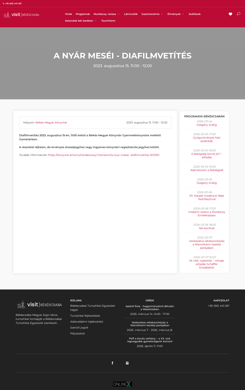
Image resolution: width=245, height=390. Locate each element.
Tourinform (108, 20)
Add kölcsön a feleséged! (206, 170)
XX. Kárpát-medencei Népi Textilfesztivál (206, 197)
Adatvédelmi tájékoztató (86, 321)
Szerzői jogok (79, 327)
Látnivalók (131, 13)
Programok (83, 13)
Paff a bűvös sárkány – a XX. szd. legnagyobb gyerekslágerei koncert (149, 340)
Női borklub (207, 228)
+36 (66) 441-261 (218, 305)
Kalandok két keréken (81, 20)
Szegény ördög (207, 124)
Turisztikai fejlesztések (85, 315)
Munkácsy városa (107, 13)
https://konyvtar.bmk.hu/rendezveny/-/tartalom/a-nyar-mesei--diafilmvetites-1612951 (103, 155)
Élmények (176, 13)
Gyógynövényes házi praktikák (206, 139)
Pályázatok (77, 333)
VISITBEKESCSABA (21, 14)
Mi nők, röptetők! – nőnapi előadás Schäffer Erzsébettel (206, 264)
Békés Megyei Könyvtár (51, 122)
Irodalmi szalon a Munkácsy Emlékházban (206, 213)
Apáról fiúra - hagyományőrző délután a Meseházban (150, 308)
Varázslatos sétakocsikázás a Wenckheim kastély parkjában (207, 244)
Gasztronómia (152, 13)
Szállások (195, 13)
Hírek (68, 13)
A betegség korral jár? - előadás (206, 155)
